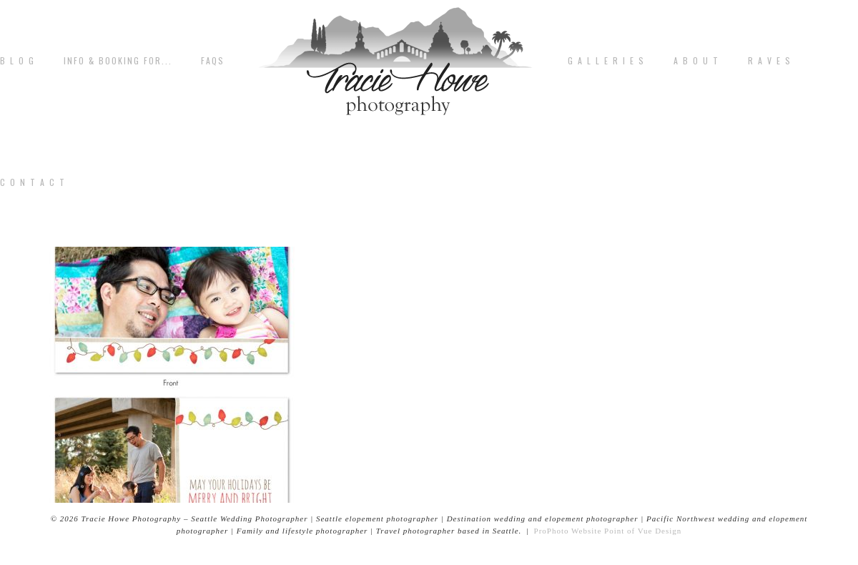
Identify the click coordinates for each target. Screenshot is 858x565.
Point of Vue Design (642, 530)
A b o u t (696, 60)
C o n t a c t (33, 182)
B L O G (17, 60)
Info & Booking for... (118, 60)
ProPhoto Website (568, 530)
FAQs (213, 60)
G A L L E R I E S (606, 60)
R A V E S (770, 60)
